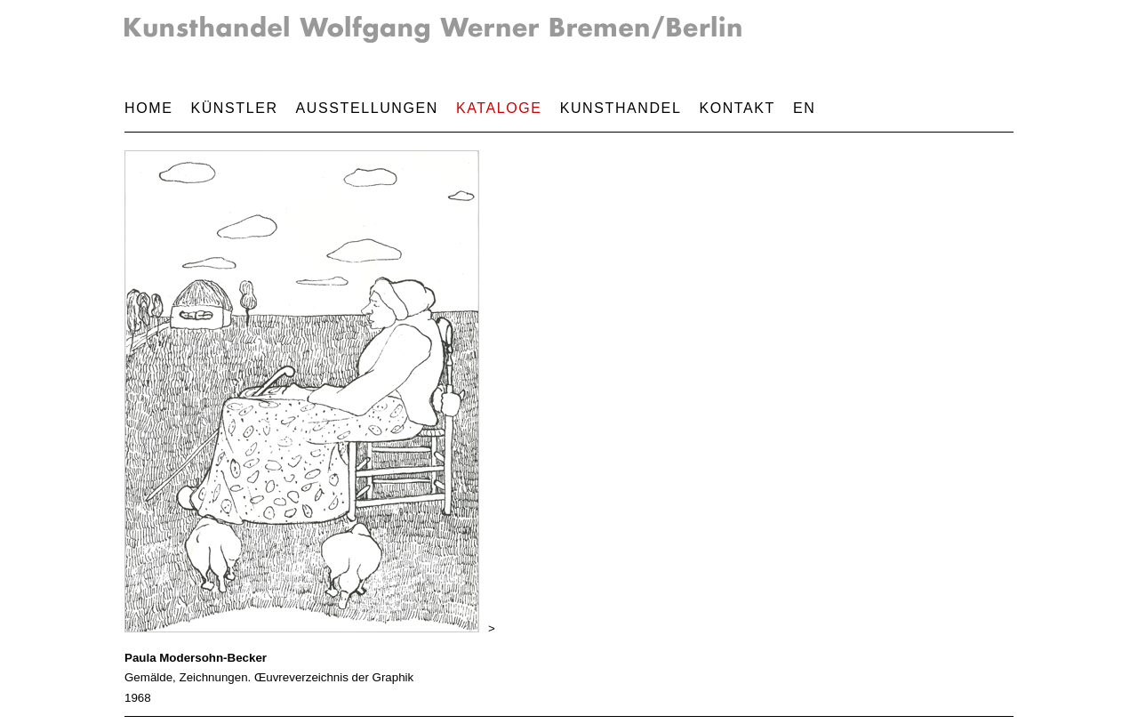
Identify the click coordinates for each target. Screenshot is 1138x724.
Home (148, 108)
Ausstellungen (367, 108)
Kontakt (737, 108)
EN (804, 108)
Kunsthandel (621, 108)
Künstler (233, 108)
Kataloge (499, 108)
